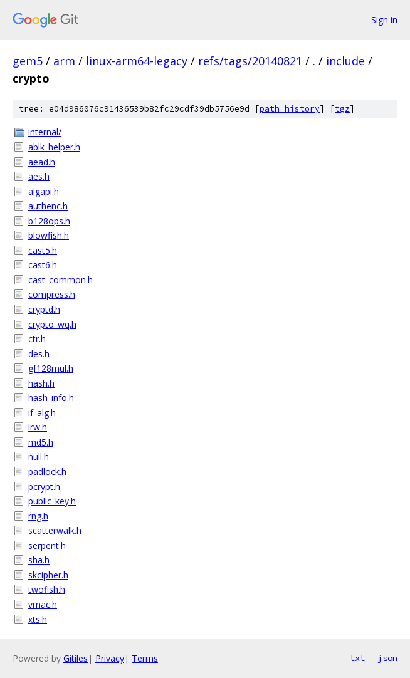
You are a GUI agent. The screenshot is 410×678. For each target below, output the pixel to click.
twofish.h (46, 589)
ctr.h (37, 339)
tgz (342, 108)
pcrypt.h (44, 487)
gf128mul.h (50, 368)
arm (64, 60)
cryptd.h (44, 309)
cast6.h (42, 265)
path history (290, 108)
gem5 (28, 60)
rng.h (38, 516)
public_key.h (52, 501)
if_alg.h (42, 413)
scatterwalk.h (54, 530)
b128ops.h (49, 221)
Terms (145, 658)
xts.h (37, 619)
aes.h (39, 176)
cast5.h (42, 250)
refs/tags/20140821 (250, 60)
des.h (39, 354)
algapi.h (43, 191)
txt (357, 658)
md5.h (40, 442)
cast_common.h (60, 280)
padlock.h (47, 471)
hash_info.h (51, 398)
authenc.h (48, 206)
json (387, 658)
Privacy (109, 658)
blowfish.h (48, 235)
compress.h (51, 294)
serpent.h (47, 545)
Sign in (384, 20)
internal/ (44, 132)
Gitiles (75, 658)
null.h (38, 456)
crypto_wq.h (52, 324)
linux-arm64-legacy (136, 60)
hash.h (41, 383)
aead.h (41, 162)
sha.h (39, 560)
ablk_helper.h (54, 147)
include (345, 60)
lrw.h (37, 427)
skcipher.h (48, 575)
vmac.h (42, 604)
